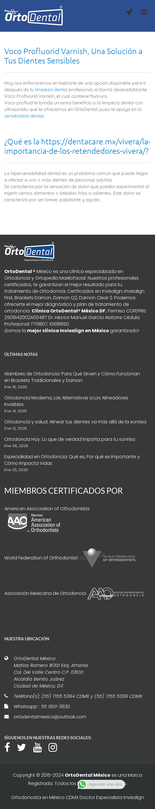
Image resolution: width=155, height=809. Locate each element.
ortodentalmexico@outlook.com (50, 717)
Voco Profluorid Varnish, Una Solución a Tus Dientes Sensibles (73, 55)
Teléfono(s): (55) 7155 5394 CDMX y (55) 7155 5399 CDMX (78, 696)
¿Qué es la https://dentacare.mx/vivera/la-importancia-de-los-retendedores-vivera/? (77, 146)
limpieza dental (51, 89)
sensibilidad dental (24, 116)
